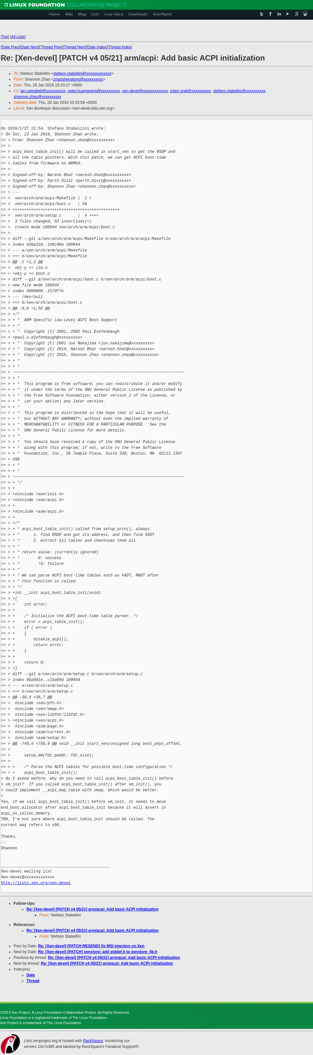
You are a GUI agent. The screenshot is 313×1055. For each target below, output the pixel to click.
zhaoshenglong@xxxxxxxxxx (78, 79)
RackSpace (93, 1041)
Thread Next (74, 47)
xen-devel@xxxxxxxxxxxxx (145, 91)
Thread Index (119, 47)
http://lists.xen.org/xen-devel (36, 883)
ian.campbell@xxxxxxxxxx (43, 91)
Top (5, 37)
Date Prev (10, 47)
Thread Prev (51, 47)
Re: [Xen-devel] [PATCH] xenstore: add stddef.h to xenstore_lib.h (97, 952)
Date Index (96, 47)
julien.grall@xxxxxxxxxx (190, 91)
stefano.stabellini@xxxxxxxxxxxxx (82, 73)
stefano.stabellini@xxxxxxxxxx (239, 91)
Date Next (29, 47)
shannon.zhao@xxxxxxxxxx (37, 96)
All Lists (18, 37)
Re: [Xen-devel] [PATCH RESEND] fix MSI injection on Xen (91, 946)
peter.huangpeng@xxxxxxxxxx (94, 91)
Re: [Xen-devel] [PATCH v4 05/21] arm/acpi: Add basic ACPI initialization (92, 909)
